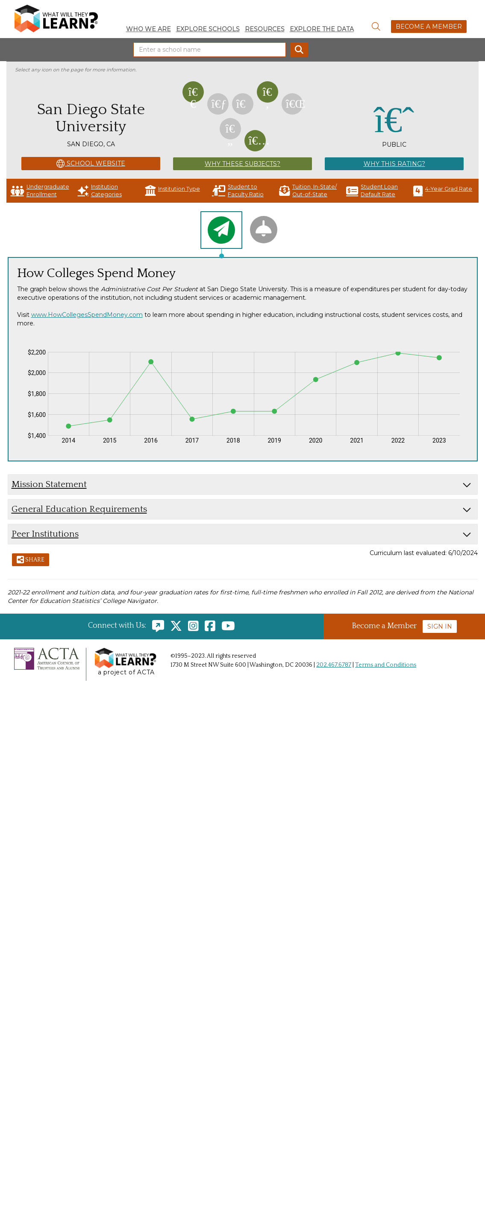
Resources (265, 29)
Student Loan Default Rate (372, 190)
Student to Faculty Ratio (238, 190)
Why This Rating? (394, 164)
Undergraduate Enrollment (40, 190)
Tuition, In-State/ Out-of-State (308, 190)
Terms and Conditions (385, 665)
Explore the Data (322, 29)
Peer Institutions (45, 534)
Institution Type (172, 190)
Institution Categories (100, 190)
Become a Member (429, 26)
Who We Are (148, 29)
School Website (90, 164)
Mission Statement (49, 484)
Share (30, 560)
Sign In (439, 626)
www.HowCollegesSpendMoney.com (87, 315)
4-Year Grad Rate (442, 190)
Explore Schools (208, 29)
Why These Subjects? (242, 164)
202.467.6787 (333, 665)
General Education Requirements (79, 509)
